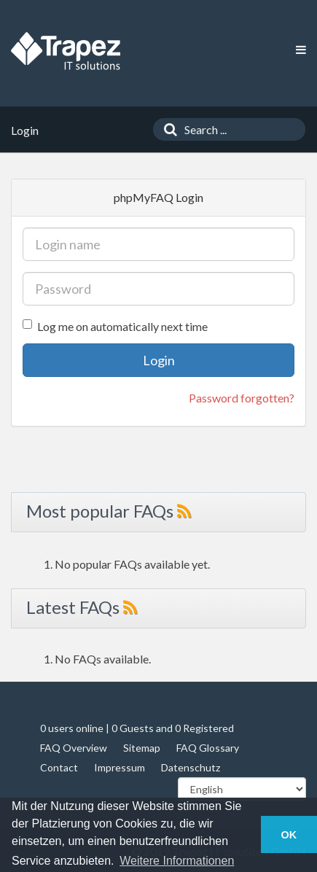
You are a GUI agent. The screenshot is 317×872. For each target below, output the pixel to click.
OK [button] (289, 835)
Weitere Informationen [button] (177, 861)
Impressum (119, 767)
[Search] (167, 129)
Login (159, 360)
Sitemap (141, 747)
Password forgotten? (241, 398)
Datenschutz (190, 767)
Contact (59, 767)
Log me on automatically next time (115, 326)
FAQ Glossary (207, 747)
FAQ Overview (73, 747)
